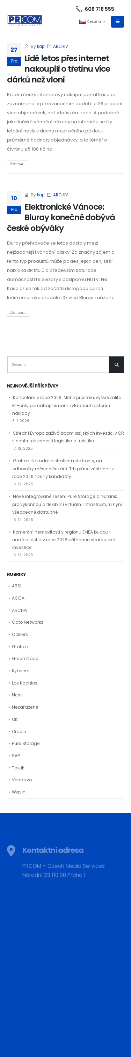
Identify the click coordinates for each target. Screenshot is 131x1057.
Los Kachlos (24, 683)
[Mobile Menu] (117, 22)
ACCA (18, 598)
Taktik (18, 768)
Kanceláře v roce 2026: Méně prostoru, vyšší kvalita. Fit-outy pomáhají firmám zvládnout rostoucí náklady (67, 405)
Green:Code (25, 658)
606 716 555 (95, 9)
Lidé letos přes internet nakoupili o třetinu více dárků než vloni (58, 68)
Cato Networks (27, 622)
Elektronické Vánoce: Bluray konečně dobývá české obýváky (61, 217)
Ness (17, 695)
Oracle (19, 731)
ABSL (17, 586)
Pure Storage (26, 743)
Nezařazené (25, 707)
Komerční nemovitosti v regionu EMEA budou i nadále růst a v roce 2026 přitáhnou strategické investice (63, 540)
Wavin (19, 792)
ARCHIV (60, 46)
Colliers (20, 634)
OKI (15, 719)
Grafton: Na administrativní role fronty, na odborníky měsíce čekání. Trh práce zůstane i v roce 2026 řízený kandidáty (63, 468)
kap (40, 46)
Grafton (20, 647)
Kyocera (21, 671)
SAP (16, 756)
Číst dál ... (18, 164)
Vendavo (22, 780)
